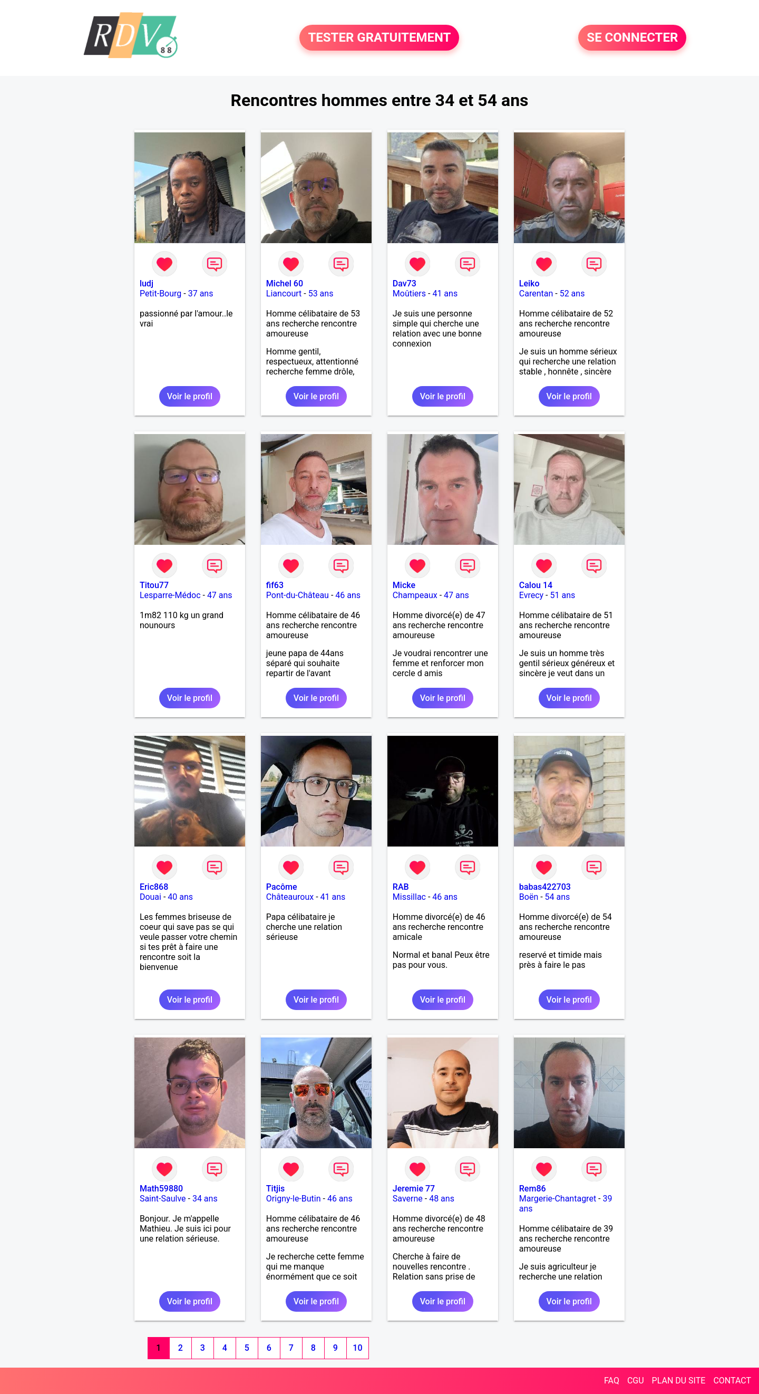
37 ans (200, 294)
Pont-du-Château (297, 595)
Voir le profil (189, 396)
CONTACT (732, 1381)
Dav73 (404, 283)
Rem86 (532, 1189)
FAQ (611, 1381)
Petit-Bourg (160, 294)
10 (357, 1348)
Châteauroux (290, 897)
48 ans (441, 1199)
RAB (401, 887)
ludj (146, 283)
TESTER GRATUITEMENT (379, 38)
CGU (635, 1381)
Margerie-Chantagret (557, 1199)
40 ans (180, 897)
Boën (528, 897)
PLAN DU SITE (679, 1381)
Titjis (275, 1189)
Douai (150, 897)
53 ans (321, 294)
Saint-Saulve (163, 1199)
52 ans (572, 294)
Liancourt (283, 294)
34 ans (205, 1199)
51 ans (563, 595)
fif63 (275, 585)
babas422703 (545, 887)
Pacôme (281, 887)
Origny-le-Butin (293, 1199)
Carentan (536, 294)
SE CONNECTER (632, 38)
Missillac (409, 897)
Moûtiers (409, 294)
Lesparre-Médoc (170, 595)
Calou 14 (535, 585)
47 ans (219, 595)
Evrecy (531, 595)
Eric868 (154, 887)
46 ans (348, 595)
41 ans (445, 294)
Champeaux (415, 595)
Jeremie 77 (414, 1189)
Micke (404, 585)
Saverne (408, 1199)
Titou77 (154, 585)
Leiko (529, 283)
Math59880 (161, 1189)
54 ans (557, 897)
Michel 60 (284, 283)
